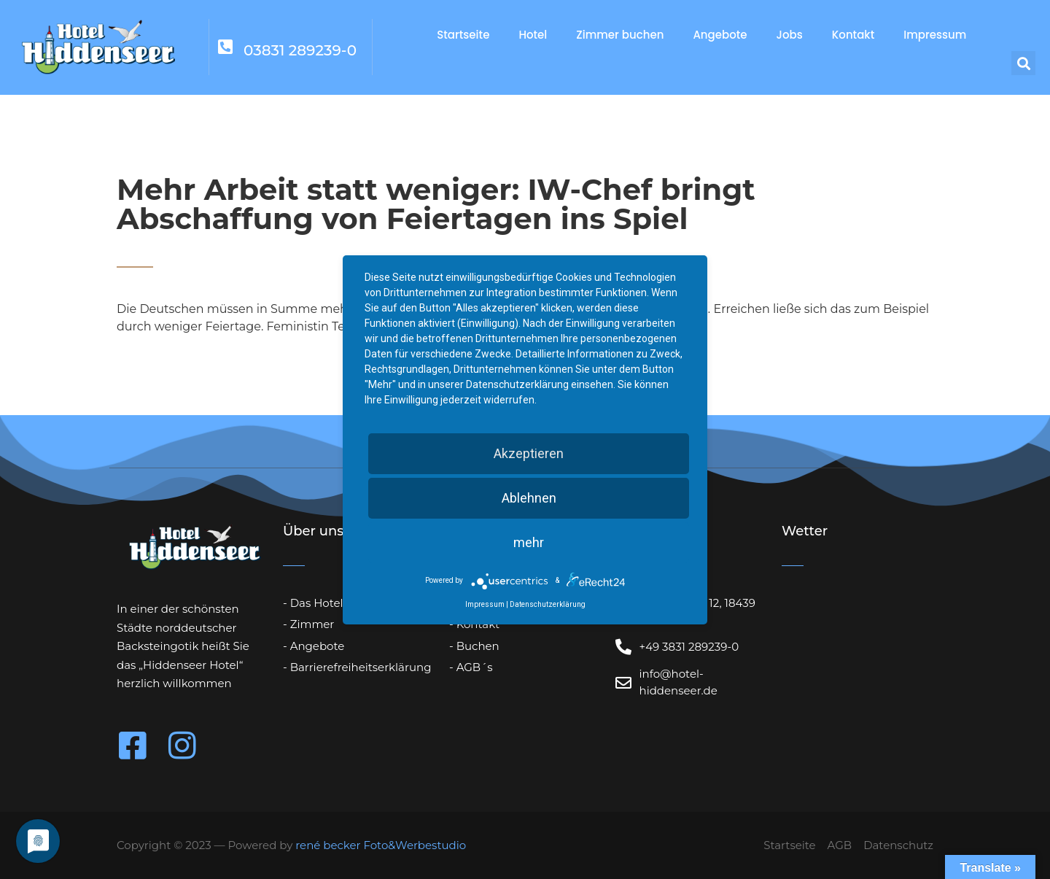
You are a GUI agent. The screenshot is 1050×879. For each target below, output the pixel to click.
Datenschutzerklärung (548, 604)
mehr (528, 542)
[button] (1023, 63)
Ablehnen (529, 498)
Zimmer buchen (620, 34)
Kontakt (853, 34)
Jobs (790, 34)
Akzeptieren (529, 453)
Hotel (532, 34)
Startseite (463, 34)
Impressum (934, 34)
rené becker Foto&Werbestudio (380, 845)
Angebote (720, 34)
